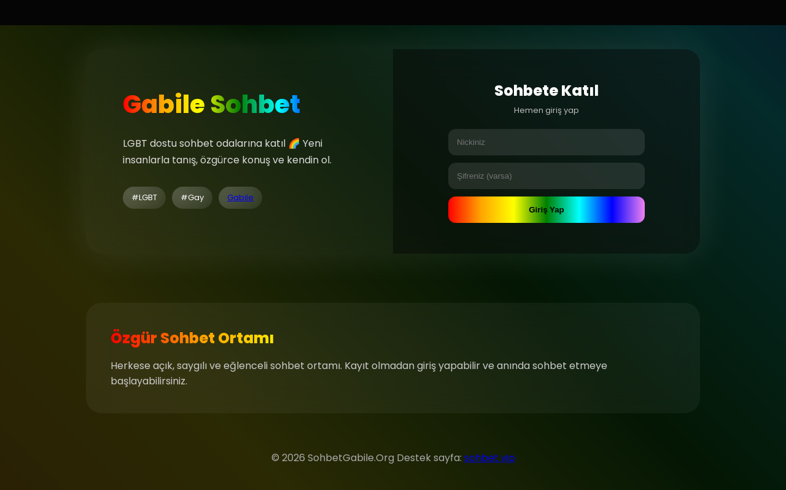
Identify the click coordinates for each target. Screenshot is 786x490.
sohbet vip (489, 458)
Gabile (240, 197)
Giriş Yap (546, 209)
